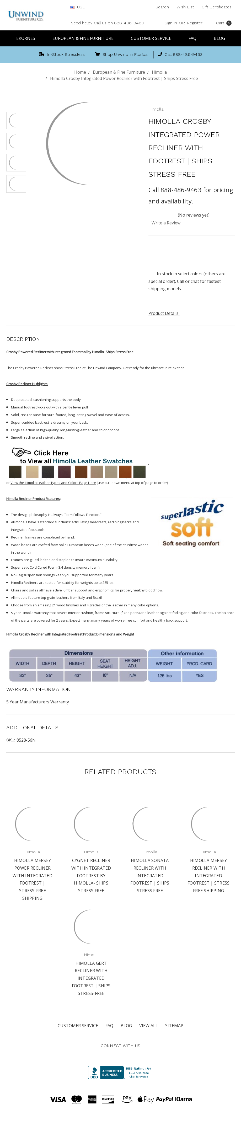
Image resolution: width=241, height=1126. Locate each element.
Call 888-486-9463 (180, 54)
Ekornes (28, 38)
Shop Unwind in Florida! (121, 54)
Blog (219, 38)
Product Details (165, 313)
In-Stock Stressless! (62, 54)
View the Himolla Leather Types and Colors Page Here (53, 482)
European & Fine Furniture (85, 38)
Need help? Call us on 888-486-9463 (107, 22)
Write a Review (166, 223)
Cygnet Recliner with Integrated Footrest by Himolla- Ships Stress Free (91, 875)
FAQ (195, 38)
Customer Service (153, 38)
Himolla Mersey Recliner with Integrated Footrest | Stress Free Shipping (208, 875)
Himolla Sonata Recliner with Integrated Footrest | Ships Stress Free (149, 875)
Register (194, 22)
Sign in (171, 22)
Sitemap (174, 1025)
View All (148, 1025)
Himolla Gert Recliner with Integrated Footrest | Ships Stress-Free (91, 978)
